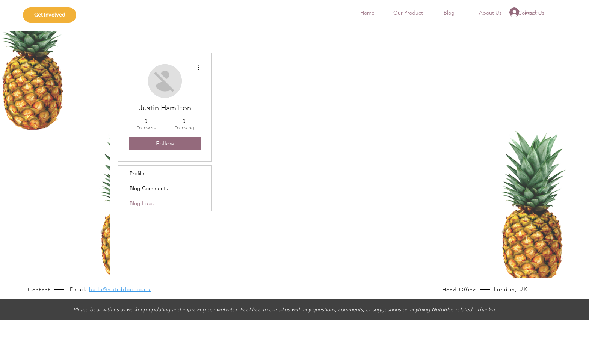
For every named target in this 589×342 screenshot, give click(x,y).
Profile (137, 173)
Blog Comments (149, 188)
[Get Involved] (49, 15)
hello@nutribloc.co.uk (120, 289)
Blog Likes (142, 203)
